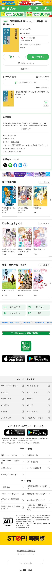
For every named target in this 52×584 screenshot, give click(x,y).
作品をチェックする (27, 63)
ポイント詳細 (25, 40)
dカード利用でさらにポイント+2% (30, 45)
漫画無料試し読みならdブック (10, 322)
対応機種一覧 (32, 455)
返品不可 (22, 47)
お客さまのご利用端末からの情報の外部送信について (37, 507)
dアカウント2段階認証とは (10, 500)
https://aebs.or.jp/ (23, 527)
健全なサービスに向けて (37, 494)
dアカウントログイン (9, 475)
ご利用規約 (5, 487)
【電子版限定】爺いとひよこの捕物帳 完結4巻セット (32, 93)
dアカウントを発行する (26, 551)
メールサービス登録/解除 (10, 462)
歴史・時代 (15, 142)
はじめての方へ (9, 455)
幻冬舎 (12, 138)
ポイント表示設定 (34, 468)
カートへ (16, 57)
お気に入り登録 (43, 77)
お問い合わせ (6, 468)
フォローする (29, 29)
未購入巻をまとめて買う (28, 82)
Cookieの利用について (36, 500)
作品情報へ (24, 69)
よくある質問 (32, 462)
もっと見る (43, 182)
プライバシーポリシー (10, 494)
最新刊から (45, 87)
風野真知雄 (24, 29)
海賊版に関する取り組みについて (11, 507)
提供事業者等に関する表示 (37, 487)
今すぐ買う (39, 57)
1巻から (37, 87)
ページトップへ (26, 563)
